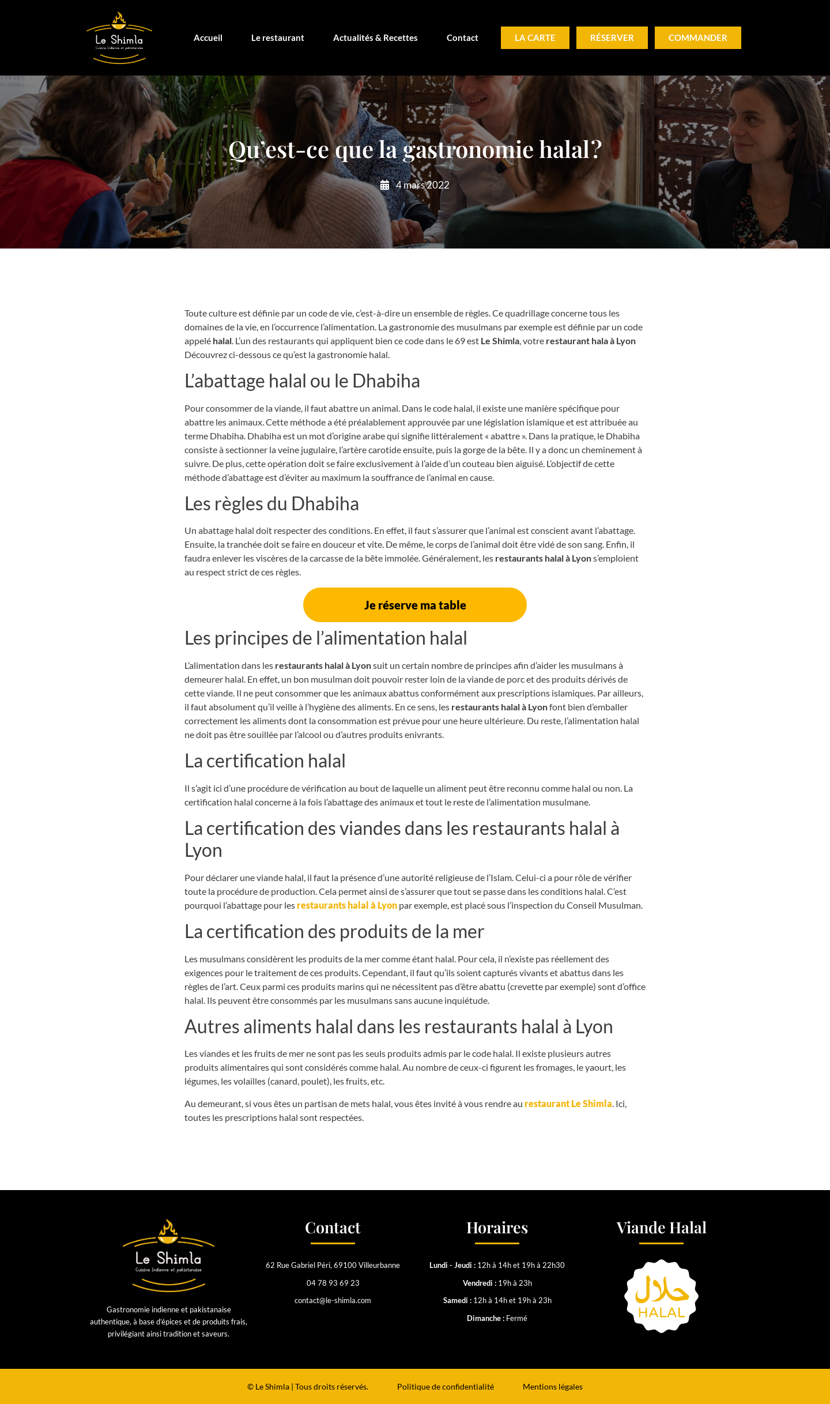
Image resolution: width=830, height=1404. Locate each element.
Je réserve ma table (415, 605)
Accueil (208, 37)
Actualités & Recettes (375, 37)
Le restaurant (277, 37)
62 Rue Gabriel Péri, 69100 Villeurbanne (333, 1265)
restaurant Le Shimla (568, 1103)
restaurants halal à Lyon (347, 904)
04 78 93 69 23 (333, 1283)
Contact (462, 37)
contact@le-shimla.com (333, 1300)
